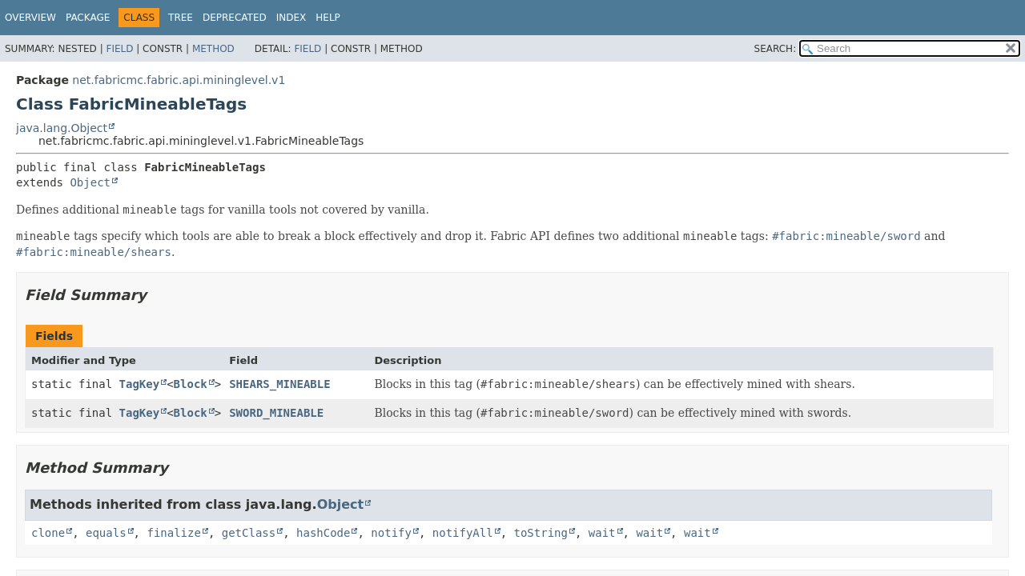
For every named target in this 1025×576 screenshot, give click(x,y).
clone (48, 532)
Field (119, 48)
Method (213, 48)
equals (106, 532)
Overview (30, 17)
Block (190, 384)
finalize (173, 532)
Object (90, 182)
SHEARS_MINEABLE (279, 384)
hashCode (323, 532)
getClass (248, 532)
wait (602, 532)
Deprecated (235, 17)
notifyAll (462, 532)
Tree (180, 17)
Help (328, 17)
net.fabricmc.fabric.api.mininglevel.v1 (178, 80)
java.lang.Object (61, 128)
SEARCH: (775, 48)
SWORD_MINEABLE (276, 412)
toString (541, 532)
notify (391, 532)
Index (291, 17)
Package (88, 17)
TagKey (139, 384)
